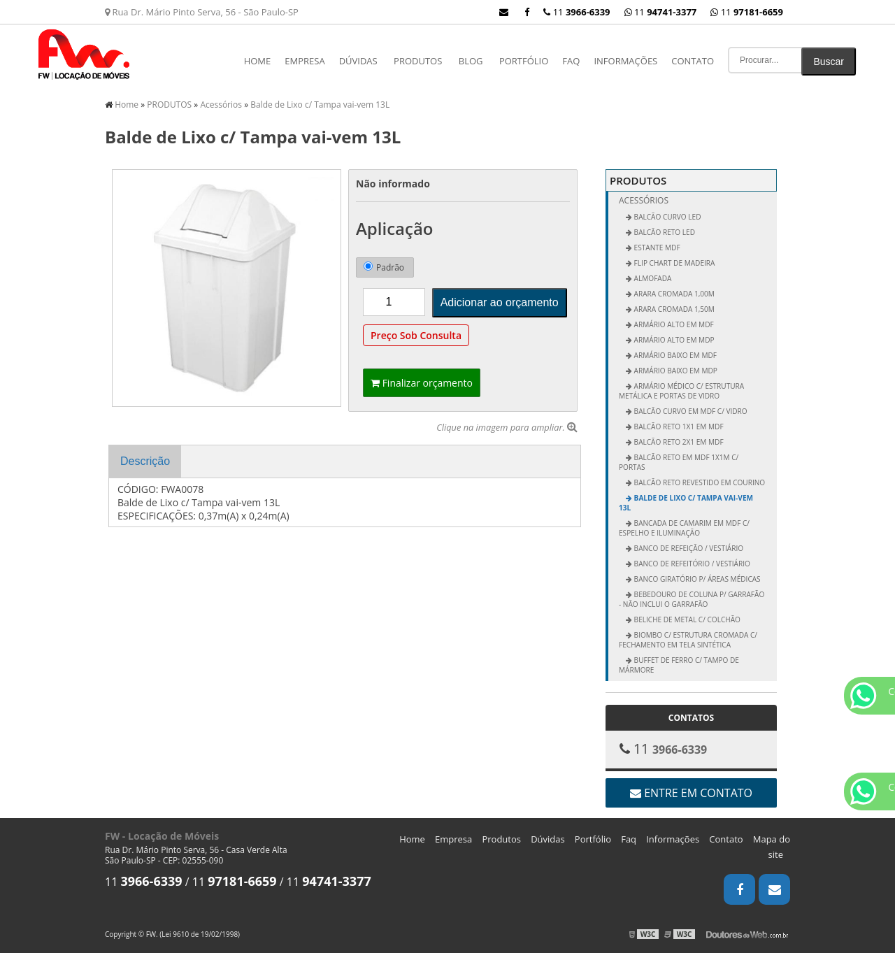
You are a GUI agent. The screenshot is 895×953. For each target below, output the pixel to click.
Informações (625, 61)
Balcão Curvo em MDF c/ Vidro (689, 411)
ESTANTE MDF (656, 247)
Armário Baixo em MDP (674, 370)
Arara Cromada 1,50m (673, 309)
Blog (471, 61)
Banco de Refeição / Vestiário (687, 548)
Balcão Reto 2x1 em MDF (678, 442)
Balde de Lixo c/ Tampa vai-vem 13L (686, 503)
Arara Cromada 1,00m (673, 294)
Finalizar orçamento (422, 382)
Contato (692, 61)
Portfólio (523, 61)
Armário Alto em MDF (673, 324)
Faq (571, 61)
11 (746, 12)
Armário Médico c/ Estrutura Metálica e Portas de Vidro (681, 391)
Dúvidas (358, 61)
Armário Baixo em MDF (674, 355)
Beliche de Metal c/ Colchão (686, 619)
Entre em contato (691, 793)
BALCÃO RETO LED (663, 232)
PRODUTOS (418, 61)
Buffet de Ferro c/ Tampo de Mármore (679, 665)
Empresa (304, 61)
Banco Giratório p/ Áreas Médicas (696, 579)
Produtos (501, 839)
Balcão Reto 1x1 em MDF (678, 426)
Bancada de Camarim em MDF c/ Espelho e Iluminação (684, 528)
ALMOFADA (651, 278)
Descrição (145, 461)
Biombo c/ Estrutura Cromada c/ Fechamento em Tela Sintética (688, 640)
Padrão (384, 267)
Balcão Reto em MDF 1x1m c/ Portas (678, 462)
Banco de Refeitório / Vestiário (691, 563)
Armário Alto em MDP (673, 340)
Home (257, 61)
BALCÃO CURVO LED (666, 217)
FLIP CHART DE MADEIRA (673, 263)
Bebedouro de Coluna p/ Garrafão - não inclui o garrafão (691, 599)
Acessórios (643, 200)
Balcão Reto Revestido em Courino (698, 482)
